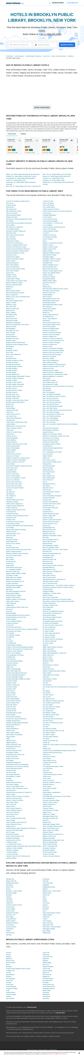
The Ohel (45, 726)
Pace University (47, 454)
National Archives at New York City (53, 366)
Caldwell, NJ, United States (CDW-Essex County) (21, 176)
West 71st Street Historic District (53, 826)
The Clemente (47, 685)
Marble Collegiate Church (50, 265)
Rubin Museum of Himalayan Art (52, 571)
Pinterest (57, 1036)
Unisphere (46, 790)
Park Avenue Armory (49, 460)
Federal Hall (10, 605)
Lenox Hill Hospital (48, 205)
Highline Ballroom (11, 742)
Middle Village (47, 962)
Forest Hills (9, 984)
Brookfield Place (11, 358)
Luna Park (46, 233)
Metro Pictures (47, 296)
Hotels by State (38, 1033)
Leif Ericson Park (48, 201)
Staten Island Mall (48, 649)
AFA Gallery (9, 221)
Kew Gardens (10, 998)
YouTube (38, 1036)
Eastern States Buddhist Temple (16, 573)
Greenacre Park (11, 711)
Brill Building (9, 346)
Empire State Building (12, 593)
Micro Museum (47, 306)
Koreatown (46, 879)
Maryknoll (46, 958)
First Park (9, 611)
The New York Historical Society (53, 722)
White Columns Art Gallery (51, 830)
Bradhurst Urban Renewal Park (15, 342)
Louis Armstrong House (50, 219)
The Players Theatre (49, 732)
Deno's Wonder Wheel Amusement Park (18, 549)
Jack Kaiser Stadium (12, 784)
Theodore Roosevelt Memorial (52, 752)
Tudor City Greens (48, 780)
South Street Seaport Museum (52, 617)
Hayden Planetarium (12, 728)
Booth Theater (10, 332)
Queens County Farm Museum (52, 519)
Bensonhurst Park (11, 318)
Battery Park (10, 298)
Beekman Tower (11, 304)
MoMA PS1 (46, 312)
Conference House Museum (15, 521)
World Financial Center (50, 852)
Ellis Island (9, 589)
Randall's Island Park (49, 533)
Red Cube (46, 537)
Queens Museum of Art (50, 523)
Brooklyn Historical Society (14, 386)
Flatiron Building (11, 613)
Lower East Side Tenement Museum (54, 227)
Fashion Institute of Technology (16, 599)
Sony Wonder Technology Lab (52, 613)
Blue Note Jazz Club (12, 330)
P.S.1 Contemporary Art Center (52, 452)
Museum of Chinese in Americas (53, 338)
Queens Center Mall (49, 515)
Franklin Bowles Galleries (14, 645)
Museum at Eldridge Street (51, 328)
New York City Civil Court (50, 398)
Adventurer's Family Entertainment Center (19, 219)
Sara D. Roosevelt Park (50, 583)
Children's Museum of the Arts (15, 462)
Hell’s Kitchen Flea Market (14, 734)
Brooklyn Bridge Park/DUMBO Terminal (18, 376)
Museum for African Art (50, 330)
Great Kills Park (11, 707)
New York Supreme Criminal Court (53, 414)
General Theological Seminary (15, 675)
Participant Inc (47, 464)
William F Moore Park (49, 836)
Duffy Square (10, 565)
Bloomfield (9, 885)
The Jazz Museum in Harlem (51, 707)
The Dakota (46, 691)
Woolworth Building (49, 850)
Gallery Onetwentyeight (13, 669)
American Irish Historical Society (16, 247)
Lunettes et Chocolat (49, 235)
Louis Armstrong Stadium (50, 221)
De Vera (8, 545)
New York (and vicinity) (59, 56)
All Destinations (27, 1033)
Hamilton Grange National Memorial (17, 722)
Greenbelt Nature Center (14, 713)
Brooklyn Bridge (11, 372)
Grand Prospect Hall (12, 703)
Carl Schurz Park (11, 416)
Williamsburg (46, 933)
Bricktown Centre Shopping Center (17, 344)
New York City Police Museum (52, 402)
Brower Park (10, 404)
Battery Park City (11, 881)
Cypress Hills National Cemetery (16, 529)
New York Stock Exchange (51, 412)
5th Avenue (9, 203)
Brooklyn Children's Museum (15, 378)
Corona (8, 972)
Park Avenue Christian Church (52, 462)
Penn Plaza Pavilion (49, 472)
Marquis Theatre (48, 275)
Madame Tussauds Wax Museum (53, 243)
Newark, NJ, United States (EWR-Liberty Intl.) (56, 176)
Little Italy (45, 881)
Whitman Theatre (48, 832)
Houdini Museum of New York (15, 754)
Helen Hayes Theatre (12, 732)
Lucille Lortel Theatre (49, 229)
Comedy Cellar (10, 519)
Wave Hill (46, 820)
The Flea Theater (48, 695)
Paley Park (46, 458)
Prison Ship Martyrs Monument (52, 496)
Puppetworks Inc (48, 511)
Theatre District (47, 915)
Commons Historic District (14, 905)
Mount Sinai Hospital (49, 326)
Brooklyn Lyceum (11, 388)
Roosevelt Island (48, 563)
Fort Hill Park (10, 637)
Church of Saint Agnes (13, 476)
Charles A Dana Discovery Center (16, 444)
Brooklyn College (11, 380)
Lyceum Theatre (48, 239)
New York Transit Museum (51, 420)
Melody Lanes (47, 287)
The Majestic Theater (49, 713)
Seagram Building (48, 591)
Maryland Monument (49, 279)
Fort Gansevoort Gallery (13, 631)
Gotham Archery (11, 683)
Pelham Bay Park (48, 470)
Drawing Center (11, 561)
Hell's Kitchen (10, 933)
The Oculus (46, 724)
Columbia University (12, 513)
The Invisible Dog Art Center (51, 703)
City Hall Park (10, 492)
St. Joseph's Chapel (49, 637)
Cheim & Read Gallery (13, 448)
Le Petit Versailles (11, 852)
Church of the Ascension (13, 482)
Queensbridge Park (49, 527)
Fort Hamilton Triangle (13, 635)
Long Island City (47, 956)
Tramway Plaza (47, 772)
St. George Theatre (49, 629)
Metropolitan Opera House (51, 300)
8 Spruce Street (11, 205)
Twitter (32, 1036)
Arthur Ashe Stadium (12, 265)
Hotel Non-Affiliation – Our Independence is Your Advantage (59, 1027)
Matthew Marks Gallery (50, 281)
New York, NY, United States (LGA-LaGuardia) (57, 174)
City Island (9, 901)
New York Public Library (50, 408)
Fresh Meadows (11, 986)
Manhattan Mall (47, 263)
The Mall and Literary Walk (51, 715)
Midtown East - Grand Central (52, 891)
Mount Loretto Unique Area (51, 322)
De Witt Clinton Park (12, 547)
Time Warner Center (49, 756)
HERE (8, 738)
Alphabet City (10, 879)
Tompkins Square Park (50, 762)
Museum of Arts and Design (51, 334)
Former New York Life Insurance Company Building (22, 629)
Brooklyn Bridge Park (12, 374)
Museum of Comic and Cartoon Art (53, 340)
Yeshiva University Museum (51, 856)
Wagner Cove (47, 812)
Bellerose (9, 958)
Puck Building (47, 509)
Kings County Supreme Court (15, 836)
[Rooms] (45, 44)
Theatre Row (47, 748)
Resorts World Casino (49, 541)
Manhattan (46, 885)
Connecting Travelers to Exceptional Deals (20, 1029)
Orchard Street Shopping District (53, 448)
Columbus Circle (11, 517)
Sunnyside (46, 992)
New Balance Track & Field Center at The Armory (58, 386)
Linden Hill (46, 952)
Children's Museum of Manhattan (16, 460)
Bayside (8, 956)
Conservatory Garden (13, 523)
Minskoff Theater (48, 310)
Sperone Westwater (49, 619)
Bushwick (9, 895)
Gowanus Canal (11, 689)
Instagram (44, 1036)
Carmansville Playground (13, 418)
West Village (46, 931)
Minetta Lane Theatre (49, 308)
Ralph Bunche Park (48, 531)
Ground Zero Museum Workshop (16, 718)
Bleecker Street (11, 326)
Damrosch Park (11, 535)
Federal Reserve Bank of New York (17, 607)
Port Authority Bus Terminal (51, 492)
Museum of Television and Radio (53, 348)
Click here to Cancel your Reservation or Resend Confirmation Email (27, 1022)
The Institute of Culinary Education (53, 701)
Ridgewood (46, 976)
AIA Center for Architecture (14, 227)
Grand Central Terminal (13, 701)
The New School (48, 720)
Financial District (11, 919)
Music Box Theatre (48, 358)
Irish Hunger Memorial (13, 774)
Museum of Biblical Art (49, 336)
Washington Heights (49, 929)
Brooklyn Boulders (11, 368)
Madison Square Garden (50, 247)
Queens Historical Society (51, 521)
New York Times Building (50, 418)
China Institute (10, 464)
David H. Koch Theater (13, 543)
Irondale (8, 778)
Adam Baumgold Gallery (13, 215)
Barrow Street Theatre (13, 290)
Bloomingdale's (10, 328)
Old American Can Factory (51, 438)
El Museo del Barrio (12, 583)
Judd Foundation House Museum (16, 822)
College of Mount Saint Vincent (15, 509)
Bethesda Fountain (12, 320)
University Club (47, 794)
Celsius (23, 134)
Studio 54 (45, 663)
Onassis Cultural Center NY (51, 440)
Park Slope (46, 903)
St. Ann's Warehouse (49, 627)
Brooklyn (70, 56)
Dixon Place (10, 557)
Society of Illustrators (49, 603)
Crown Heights (10, 909)
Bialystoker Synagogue (13, 322)
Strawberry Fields (48, 661)
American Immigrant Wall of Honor (16, 245)
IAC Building (9, 760)
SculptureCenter (48, 589)
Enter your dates (42, 107)
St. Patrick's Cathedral (49, 641)
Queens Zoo (46, 525)
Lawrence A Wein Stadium (14, 848)
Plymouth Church (48, 488)
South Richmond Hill (49, 986)
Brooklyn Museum (11, 392)
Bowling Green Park (12, 338)
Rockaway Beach (48, 978)
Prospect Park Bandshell (50, 502)
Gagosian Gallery (11, 665)
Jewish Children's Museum (14, 810)
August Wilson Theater (13, 279)
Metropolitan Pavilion (49, 302)
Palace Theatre (47, 456)
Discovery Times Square (13, 555)
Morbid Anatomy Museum (50, 314)
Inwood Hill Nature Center (14, 768)
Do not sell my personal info (65, 1033)
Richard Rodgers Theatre (50, 545)
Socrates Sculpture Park (50, 605)
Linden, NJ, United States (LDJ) (15, 180)
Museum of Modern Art (50, 344)
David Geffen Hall (11, 541)
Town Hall (46, 770)
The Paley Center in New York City (53, 730)
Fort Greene (10, 925)
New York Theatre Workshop (52, 416)
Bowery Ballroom (11, 336)
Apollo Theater (10, 261)
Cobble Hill (9, 903)
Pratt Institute (47, 494)
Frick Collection (11, 659)
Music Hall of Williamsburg (51, 360)
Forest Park (9, 625)
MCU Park (46, 285)
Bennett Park (10, 316)
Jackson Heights (11, 994)
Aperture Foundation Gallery (15, 259)
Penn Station (47, 474)
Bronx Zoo (9, 356)
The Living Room (48, 711)
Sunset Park (46, 667)
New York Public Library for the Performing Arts (57, 410)
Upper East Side (48, 923)
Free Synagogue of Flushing (15, 655)
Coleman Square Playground (15, 505)
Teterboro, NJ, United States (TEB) (53, 180)
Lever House (47, 213)
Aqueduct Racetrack (12, 263)
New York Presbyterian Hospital (52, 406)
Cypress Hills (10, 911)
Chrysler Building (11, 472)
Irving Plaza (9, 780)
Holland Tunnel (10, 748)
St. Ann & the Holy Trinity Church (53, 625)
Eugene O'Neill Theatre (13, 597)
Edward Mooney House (13, 579)
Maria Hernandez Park (50, 267)
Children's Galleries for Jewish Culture (18, 458)
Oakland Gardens (48, 966)
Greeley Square (11, 709)
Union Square (47, 786)
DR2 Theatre (10, 559)
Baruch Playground (12, 294)
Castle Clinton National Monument (16, 422)
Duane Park (9, 563)
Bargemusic (9, 287)
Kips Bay (8, 935)
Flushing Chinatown (12, 923)
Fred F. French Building (13, 653)
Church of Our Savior (12, 474)
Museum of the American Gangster (53, 350)
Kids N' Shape (10, 832)
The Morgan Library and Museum (53, 718)
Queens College (48, 517)
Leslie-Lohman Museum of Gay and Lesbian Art (57, 211)
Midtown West (47, 893)
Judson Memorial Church (13, 824)
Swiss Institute (47, 673)
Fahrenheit (12, 134)
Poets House (47, 490)
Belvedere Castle (11, 314)
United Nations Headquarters (52, 792)
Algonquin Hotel (11, 233)
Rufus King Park (47, 573)
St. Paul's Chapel (48, 643)
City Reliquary (10, 494)
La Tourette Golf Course (13, 844)
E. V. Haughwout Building (13, 569)
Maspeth (45, 960)
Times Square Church (49, 760)
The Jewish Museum (49, 709)
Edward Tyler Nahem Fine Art (15, 581)
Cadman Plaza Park (12, 410)
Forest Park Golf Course (13, 627)
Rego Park (46, 972)
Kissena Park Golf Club (13, 840)
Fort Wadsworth (11, 643)
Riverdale (46, 909)
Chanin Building (11, 440)
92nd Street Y (10, 207)
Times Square (47, 758)
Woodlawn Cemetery (49, 848)
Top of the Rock (48, 768)
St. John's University (49, 635)
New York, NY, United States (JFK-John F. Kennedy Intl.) (23, 186)
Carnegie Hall (10, 420)
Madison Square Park (49, 249)
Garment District (11, 927)
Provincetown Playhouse (50, 507)
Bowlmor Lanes (11, 340)
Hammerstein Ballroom (13, 724)
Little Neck (46, 954)
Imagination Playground (13, 762)
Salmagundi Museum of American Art (54, 579)
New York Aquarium (49, 392)
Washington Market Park (50, 816)
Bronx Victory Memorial (13, 354)
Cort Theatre (10, 527)
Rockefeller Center (49, 555)
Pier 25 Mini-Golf (48, 480)
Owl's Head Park (48, 450)
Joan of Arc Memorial (12, 812)
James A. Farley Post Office (14, 800)
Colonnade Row (11, 511)
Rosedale (46, 982)
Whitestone (46, 994)
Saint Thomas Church (49, 577)
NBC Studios (46, 378)
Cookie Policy (53, 1050)
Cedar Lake (9, 430)
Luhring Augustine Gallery (50, 231)
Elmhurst (8, 976)
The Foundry (46, 697)
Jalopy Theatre (10, 794)
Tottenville (46, 917)
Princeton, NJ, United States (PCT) (53, 178)
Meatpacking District (49, 887)
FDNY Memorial (11, 603)
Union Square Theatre (49, 788)
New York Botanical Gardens (52, 394)
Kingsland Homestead (13, 838)
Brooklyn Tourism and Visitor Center (17, 400)
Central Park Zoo (11, 436)
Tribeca (45, 919)
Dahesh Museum (11, 531)
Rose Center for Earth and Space (53, 565)
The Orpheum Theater (49, 728)
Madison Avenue (48, 245)
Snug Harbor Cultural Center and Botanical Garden (58, 601)
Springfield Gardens (49, 988)
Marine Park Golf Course (50, 269)
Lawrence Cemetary (12, 850)
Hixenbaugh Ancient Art (13, 746)
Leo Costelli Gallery (49, 207)
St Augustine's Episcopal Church (53, 621)
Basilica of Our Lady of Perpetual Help (18, 296)
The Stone (46, 738)
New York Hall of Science (51, 404)
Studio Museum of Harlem (51, 665)
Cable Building (10, 408)
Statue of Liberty (48, 659)
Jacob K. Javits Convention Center (17, 788)
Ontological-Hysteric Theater (52, 444)
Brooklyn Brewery (11, 370)
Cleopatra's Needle (12, 502)
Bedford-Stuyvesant (12, 883)
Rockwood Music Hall (49, 559)
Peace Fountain (48, 468)
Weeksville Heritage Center (51, 824)
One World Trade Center (50, 442)
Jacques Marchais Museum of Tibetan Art (19, 792)
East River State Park (12, 571)
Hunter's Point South (12, 758)
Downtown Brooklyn (12, 913)
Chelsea (8, 897)
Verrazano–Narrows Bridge (51, 800)
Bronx (8, 964)
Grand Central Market (12, 699)
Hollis (7, 990)
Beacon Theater (11, 302)
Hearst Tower (10, 730)
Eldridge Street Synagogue (14, 585)
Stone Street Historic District (51, 913)
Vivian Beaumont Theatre (50, 810)
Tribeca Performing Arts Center (52, 774)
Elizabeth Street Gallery (13, 587)
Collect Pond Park (11, 507)
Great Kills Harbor (11, 705)
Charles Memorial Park (13, 446)
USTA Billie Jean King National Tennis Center (57, 796)
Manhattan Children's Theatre (52, 259)
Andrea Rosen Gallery (13, 257)
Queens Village (47, 970)
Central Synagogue (12, 438)
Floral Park (9, 980)
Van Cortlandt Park (48, 798)
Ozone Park (46, 968)
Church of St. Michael (12, 480)
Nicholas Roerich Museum (51, 428)
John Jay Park (10, 816)
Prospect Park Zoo (48, 505)
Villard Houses (47, 806)
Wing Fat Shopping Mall (50, 842)
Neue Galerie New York (50, 382)
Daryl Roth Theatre (12, 539)
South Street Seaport (49, 615)
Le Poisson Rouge (12, 854)
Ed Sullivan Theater (12, 575)
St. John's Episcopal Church (51, 633)
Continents (9, 56)
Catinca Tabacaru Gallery (14, 428)
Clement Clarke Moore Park (14, 500)
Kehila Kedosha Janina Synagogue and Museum (21, 828)
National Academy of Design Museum (54, 364)
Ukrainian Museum (48, 784)
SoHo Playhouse (48, 607)
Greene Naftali (10, 715)
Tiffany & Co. (46, 754)
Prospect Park (47, 500)
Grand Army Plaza (11, 697)
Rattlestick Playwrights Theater (52, 535)
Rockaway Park (47, 980)
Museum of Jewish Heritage (51, 342)
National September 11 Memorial (53, 376)
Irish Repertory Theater (13, 776)
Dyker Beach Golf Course (14, 567)
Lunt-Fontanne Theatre (50, 237)
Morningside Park (48, 316)
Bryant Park (9, 406)
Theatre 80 (46, 742)
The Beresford (47, 681)
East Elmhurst (10, 974)
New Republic (47, 390)
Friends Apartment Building (14, 661)
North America (19, 56)
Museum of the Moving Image (52, 354)
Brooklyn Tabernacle (12, 398)
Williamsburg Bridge (49, 838)
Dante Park (9, 537)
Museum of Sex (47, 346)
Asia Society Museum (12, 267)
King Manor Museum (12, 834)
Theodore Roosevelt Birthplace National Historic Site (59, 750)
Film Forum (9, 609)
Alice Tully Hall (10, 237)
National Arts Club (48, 368)
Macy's (45, 241)
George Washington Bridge (14, 677)
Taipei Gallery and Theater (51, 675)
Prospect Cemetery (49, 498)
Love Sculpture (47, 225)
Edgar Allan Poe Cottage (13, 577)
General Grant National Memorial (16, 673)
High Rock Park (11, 740)
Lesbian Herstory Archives (51, 209)
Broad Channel (10, 962)
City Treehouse (11, 496)
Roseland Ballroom (48, 567)
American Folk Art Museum (14, 243)
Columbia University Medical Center (17, 515)
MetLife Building (47, 294)
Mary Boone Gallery (49, 277)
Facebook (26, 1036)
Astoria (8, 954)
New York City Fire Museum (51, 400)
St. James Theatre (48, 631)
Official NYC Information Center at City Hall (56, 436)
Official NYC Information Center (52, 434)
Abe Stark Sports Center (13, 211)
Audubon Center (11, 275)
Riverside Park (47, 551)
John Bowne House (12, 814)
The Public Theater (49, 734)
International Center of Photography (17, 764)
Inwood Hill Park (11, 770)
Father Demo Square (12, 601)
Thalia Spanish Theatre (50, 679)
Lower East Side (48, 883)
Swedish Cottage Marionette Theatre (54, 671)
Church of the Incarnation (14, 486)
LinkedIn (51, 1036)
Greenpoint (9, 929)
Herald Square (10, 736)
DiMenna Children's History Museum (17, 553)
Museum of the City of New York (53, 352)
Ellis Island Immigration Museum (15, 591)
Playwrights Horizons (49, 484)
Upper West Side (48, 925)
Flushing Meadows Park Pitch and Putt (18, 615)
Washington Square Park (50, 818)
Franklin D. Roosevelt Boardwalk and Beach (19, 647)
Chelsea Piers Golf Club (13, 454)
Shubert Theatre (48, 595)
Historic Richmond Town (13, 744)
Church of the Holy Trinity (14, 484)
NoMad (45, 901)
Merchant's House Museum (51, 290)
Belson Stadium (11, 312)
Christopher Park (11, 470)
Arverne (8, 952)
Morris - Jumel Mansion (50, 318)
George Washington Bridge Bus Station (18, 679)
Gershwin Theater (11, 681)
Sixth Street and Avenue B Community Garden (57, 599)
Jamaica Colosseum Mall (13, 798)
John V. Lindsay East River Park (16, 818)
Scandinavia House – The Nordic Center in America (59, 585)
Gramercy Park (10, 695)
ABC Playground (11, 209)
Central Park (10, 434)
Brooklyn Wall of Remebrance (15, 402)
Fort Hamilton (10, 633)
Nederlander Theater (49, 380)
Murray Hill (46, 895)
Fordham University (12, 623)
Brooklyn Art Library (12, 362)
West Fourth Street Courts (51, 828)
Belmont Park (10, 310)
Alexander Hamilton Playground (15, 231)
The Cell (45, 683)
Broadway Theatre (12, 350)
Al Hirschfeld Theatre (12, 229)
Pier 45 (45, 482)
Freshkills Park (10, 657)
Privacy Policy (51, 1053)
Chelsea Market (11, 450)
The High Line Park (48, 699)
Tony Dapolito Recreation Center (53, 766)
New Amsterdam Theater (50, 384)
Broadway (9, 348)
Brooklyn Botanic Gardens (14, 366)
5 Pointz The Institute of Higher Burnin (17, 201)
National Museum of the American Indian (55, 374)
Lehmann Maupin (11, 858)
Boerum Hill (9, 887)
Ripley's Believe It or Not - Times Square (55, 549)
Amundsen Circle (11, 255)
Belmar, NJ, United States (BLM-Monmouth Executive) (23, 174)
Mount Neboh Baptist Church (51, 324)
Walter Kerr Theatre (49, 814)
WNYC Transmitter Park (50, 846)
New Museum (47, 388)
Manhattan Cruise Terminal (51, 261)
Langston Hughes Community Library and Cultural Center (23, 846)
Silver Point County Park (50, 597)
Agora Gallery (10, 225)
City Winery (9, 498)
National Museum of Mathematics (53, 372)
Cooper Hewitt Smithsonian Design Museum (19, 525)
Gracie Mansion (11, 693)
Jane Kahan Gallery (12, 802)
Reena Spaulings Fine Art (50, 539)
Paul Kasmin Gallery (49, 466)
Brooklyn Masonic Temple (14, 390)
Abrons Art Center (11, 213)
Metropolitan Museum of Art (51, 298)
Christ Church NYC (12, 468)
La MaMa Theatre (11, 842)
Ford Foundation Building (13, 621)
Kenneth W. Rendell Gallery (14, 830)
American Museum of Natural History (17, 251)
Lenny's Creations (48, 203)
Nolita (44, 899)
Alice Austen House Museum (15, 235)
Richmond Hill (47, 974)
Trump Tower (47, 778)
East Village (9, 917)
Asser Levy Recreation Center (15, 269)
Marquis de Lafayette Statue (51, 273)
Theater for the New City (50, 740)
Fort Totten (9, 641)
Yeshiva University (48, 854)
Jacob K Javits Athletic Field (14, 786)
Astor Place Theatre (12, 271)
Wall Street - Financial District (52, 927)
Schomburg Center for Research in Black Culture (58, 587)
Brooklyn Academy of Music (14, 360)
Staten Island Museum (49, 651)
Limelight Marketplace (49, 215)
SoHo (44, 911)
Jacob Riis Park (11, 790)
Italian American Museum (14, 782)
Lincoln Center (47, 217)
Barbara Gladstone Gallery (14, 283)
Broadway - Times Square (14, 891)
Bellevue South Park (12, 308)
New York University (49, 422)
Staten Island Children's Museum (53, 647)
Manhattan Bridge (48, 257)
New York (46, 56)
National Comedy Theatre (51, 370)
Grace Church (10, 691)
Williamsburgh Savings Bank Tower (53, 840)
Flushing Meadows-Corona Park (16, 617)
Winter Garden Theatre (50, 844)
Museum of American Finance (52, 332)
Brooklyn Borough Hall (13, 364)
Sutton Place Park (48, 669)
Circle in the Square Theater (15, 488)
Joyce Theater (10, 820)
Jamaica (8, 996)
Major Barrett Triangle (49, 255)
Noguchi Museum (48, 432)
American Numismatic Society (15, 253)
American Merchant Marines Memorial (18, 249)
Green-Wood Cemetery (13, 716)
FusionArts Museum (12, 663)
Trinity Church (47, 776)
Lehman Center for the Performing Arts (18, 856)
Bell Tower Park (11, 306)
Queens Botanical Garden (51, 513)
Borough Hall (10, 334)
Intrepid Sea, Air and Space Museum (17, 766)
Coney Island (10, 907)
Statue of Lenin (47, 657)
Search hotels (67, 45)
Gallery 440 (9, 667)
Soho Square (47, 609)
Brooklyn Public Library (13, 396)
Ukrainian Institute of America (52, 782)
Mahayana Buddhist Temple (51, 253)
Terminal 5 (46, 677)
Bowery (8, 889)
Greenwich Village (11, 988)
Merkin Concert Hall (49, 292)
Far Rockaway (10, 978)
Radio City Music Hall (49, 529)
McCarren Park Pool (49, 283)
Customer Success (49, 1033)
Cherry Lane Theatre (12, 456)
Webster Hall (47, 822)
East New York (10, 915)
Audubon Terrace (11, 277)
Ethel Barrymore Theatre (13, 595)
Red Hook (46, 907)
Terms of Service (62, 1053)
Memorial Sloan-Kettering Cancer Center (55, 288)
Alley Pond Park (11, 239)
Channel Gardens (11, 442)
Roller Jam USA (47, 561)
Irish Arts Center (11, 772)
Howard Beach (10, 992)
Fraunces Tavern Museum (14, 651)
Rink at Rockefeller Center (51, 547)
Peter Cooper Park (49, 476)
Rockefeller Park (48, 557)
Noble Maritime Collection (51, 430)
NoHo (44, 897)
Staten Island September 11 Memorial (54, 653)
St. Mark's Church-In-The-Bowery (53, 639)
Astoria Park (10, 273)
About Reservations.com (13, 1033)
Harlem (8, 931)
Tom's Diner (46, 764)
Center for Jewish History (14, 432)
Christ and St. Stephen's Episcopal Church (19, 466)
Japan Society (10, 806)
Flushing (8, 982)
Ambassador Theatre (12, 241)
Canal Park (9, 412)
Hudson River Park (12, 756)
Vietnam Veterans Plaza (50, 802)
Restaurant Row (47, 543)
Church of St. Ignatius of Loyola (15, 478)
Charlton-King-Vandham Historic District (18, 968)
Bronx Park (9, 352)
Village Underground (49, 804)
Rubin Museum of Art (49, 569)
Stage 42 (45, 645)
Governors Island (11, 687)
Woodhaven (46, 996)
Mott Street (46, 320)
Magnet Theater (48, 251)
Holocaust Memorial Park (14, 750)
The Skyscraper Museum (50, 736)
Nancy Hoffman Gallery (50, 362)
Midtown (45, 889)
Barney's (8, 288)
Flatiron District (10, 921)
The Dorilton (46, 693)
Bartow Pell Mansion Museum (15, 292)
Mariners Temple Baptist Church (52, 271)
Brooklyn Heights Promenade (15, 384)
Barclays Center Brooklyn (14, 285)
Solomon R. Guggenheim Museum (53, 611)
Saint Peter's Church (49, 575)
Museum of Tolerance (49, 356)
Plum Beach (46, 486)
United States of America (33, 56)
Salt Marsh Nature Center (50, 581)
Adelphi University (11, 217)
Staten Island (47, 990)
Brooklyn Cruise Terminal (14, 382)
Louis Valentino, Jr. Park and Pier (53, 223)
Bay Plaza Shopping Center (14, 300)
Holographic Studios (12, 752)
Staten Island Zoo (48, 655)
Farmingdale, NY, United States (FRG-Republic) (20, 178)
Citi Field (8, 490)
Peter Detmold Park (49, 478)
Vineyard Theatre (48, 808)
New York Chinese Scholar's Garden (54, 396)
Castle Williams (10, 424)
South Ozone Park (48, 984)
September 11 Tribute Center (52, 593)
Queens (45, 905)
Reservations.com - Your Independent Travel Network (22, 1027)
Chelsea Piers (10, 452)
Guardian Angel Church (13, 720)
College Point (10, 970)
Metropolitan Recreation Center (52, 304)
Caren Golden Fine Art (13, 414)
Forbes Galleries (11, 619)
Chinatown (9, 899)
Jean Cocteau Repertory (13, 808)
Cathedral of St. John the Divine (16, 426)
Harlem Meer (10, 726)
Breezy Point (10, 960)
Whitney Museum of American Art (53, 834)
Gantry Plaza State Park (13, 671)
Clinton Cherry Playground (14, 503)
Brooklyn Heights (11, 893)
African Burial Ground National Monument (19, 223)
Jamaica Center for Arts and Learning (17, 796)
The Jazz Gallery (48, 705)
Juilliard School (10, 826)
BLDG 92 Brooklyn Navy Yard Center (17, 324)
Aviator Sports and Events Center (16, 281)
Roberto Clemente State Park (52, 553)
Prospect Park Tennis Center (52, 503)
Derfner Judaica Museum (14, 551)
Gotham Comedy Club (13, 685)
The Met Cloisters (48, 716)
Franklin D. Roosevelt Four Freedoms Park (19, 649)
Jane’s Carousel (11, 804)
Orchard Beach (47, 446)
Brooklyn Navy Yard (12, 394)
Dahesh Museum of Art (13, 533)
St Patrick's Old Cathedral (50, 623)
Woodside (46, 998)
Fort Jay (8, 639)
